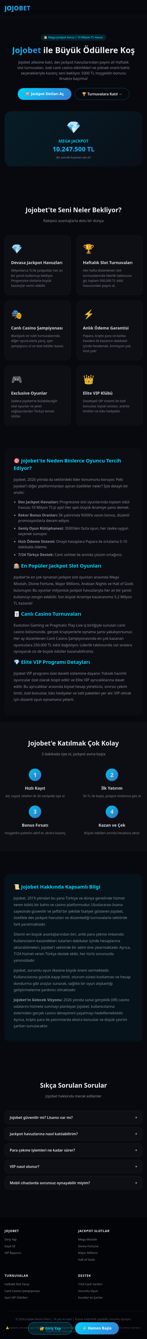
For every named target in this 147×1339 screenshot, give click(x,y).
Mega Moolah (87, 1239)
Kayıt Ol (10, 1246)
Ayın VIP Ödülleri (16, 1297)
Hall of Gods (86, 1259)
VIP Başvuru (13, 1253)
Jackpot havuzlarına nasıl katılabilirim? (73, 1135)
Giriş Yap (11, 1239)
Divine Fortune (88, 1246)
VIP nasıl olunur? (73, 1167)
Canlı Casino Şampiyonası (22, 1291)
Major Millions (88, 1253)
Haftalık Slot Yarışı (17, 1284)
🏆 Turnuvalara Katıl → (102, 93)
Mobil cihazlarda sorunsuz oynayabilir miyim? (73, 1184)
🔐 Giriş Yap (50, 1328)
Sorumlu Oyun (88, 1291)
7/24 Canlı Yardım (90, 1284)
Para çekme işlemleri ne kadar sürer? (73, 1151)
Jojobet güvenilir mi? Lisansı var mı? (73, 1118)
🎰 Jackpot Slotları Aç (44, 93)
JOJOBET (17, 8)
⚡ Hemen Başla (96, 1328)
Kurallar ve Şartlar (90, 1297)
